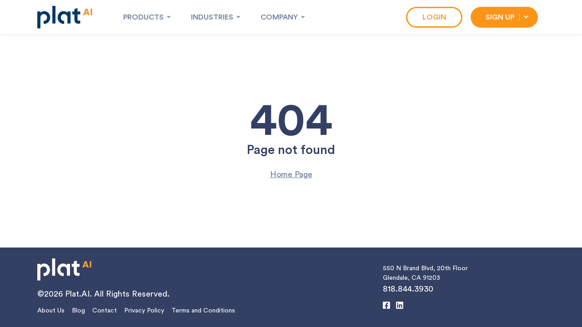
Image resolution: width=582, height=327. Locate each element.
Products (143, 17)
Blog (78, 310)
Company (279, 17)
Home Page (291, 174)
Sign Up (500, 17)
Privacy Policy (144, 310)
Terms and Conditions (203, 310)
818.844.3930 (408, 289)
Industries (212, 17)
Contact (104, 310)
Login (434, 17)
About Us (51, 310)
